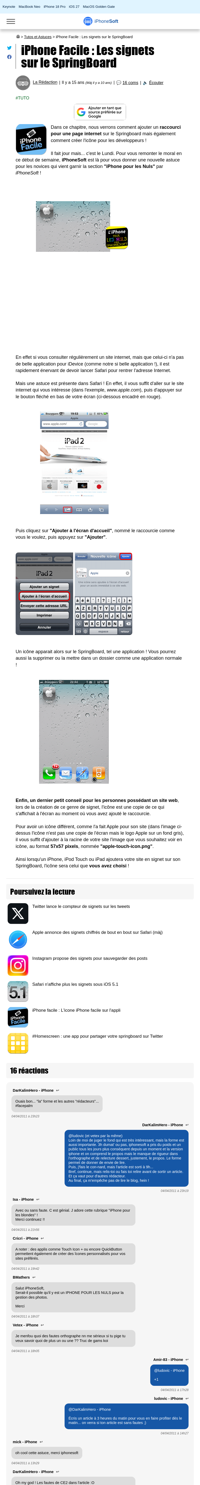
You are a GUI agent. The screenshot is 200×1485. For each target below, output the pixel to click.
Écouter (156, 82)
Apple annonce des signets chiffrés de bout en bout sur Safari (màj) (97, 932)
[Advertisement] (100, 303)
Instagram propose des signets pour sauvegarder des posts (89, 958)
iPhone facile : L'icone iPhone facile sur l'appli (76, 1010)
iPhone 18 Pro (55, 7)
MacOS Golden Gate (99, 7)
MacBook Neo (29, 7)
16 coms (130, 82)
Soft (106, 21)
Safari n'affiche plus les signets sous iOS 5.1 (75, 984)
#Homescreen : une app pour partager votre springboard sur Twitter (97, 1036)
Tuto (23, 98)
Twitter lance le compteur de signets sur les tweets (81, 906)
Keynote (9, 7)
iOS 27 (74, 7)
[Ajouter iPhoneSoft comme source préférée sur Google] (100, 112)
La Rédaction (45, 82)
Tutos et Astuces (38, 37)
